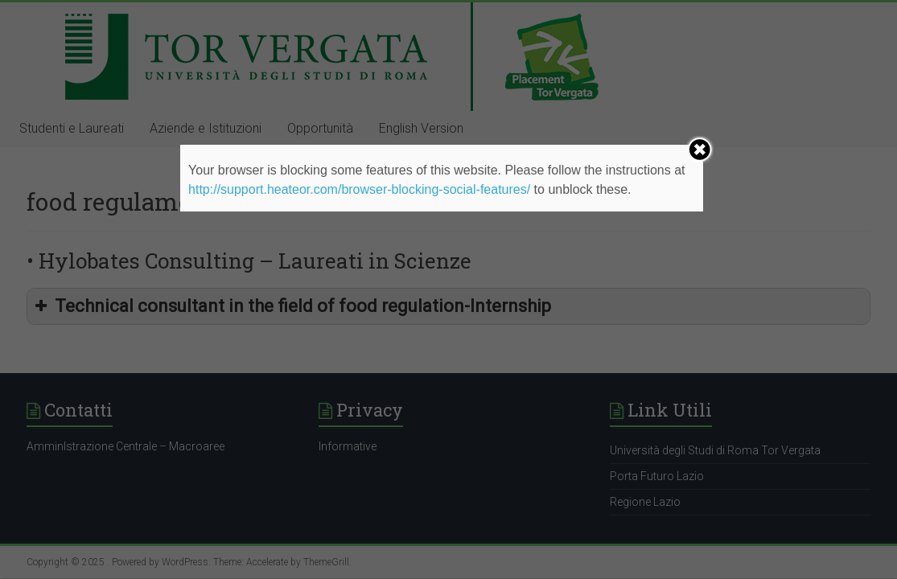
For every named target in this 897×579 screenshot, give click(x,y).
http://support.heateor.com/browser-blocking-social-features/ (359, 189)
